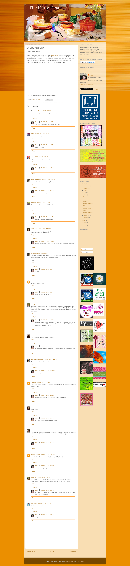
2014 (83, 184)
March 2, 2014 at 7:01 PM (48, 179)
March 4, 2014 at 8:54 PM (45, 407)
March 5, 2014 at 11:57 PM (48, 454)
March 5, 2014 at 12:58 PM (46, 430)
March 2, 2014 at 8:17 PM (43, 202)
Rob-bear (33, 202)
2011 (83, 225)
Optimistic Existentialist (37, 335)
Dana (34, 99)
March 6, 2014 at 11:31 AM (44, 503)
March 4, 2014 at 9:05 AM (43, 382)
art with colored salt (36, 102)
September (87, 186)
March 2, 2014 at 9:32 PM (44, 228)
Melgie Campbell (35, 454)
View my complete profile (86, 84)
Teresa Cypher (35, 430)
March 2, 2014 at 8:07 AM (44, 110)
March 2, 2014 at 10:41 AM (42, 133)
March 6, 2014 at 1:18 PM (47, 514)
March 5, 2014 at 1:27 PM (47, 418)
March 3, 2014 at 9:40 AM (47, 241)
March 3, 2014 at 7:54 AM (41, 304)
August (85, 188)
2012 (83, 222)
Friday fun (85, 199)
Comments (84, 252)
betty (32, 253)
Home (52, 551)
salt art (51, 102)
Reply (32, 115)
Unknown (33, 281)
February (86, 215)
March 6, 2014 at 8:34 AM (47, 465)
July (85, 190)
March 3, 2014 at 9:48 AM (47, 346)
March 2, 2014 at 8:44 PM (47, 190)
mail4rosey (34, 503)
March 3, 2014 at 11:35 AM (50, 359)
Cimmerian (70, 561)
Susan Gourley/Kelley (37, 359)
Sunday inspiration (58, 102)
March (85, 195)
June (85, 192)
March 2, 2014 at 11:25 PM (41, 253)
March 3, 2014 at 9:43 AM (47, 320)
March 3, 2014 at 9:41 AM (47, 292)
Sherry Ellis (34, 228)
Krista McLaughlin (36, 179)
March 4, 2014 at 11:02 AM (47, 395)
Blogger (82, 561)
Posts (83, 249)
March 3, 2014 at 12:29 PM (48, 370)
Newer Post (31, 551)
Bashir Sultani (54, 55)
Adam (32, 133)
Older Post (73, 551)
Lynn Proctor (34, 407)
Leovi (32, 156)
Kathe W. (33, 477)
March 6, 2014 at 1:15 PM (47, 490)
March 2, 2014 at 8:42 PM (47, 121)
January (86, 217)
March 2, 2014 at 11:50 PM (44, 281)
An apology (86, 201)
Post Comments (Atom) (40, 555)
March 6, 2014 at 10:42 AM (43, 477)
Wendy (33, 304)
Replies (35, 118)
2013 (83, 220)
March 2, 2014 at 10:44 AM (41, 156)
